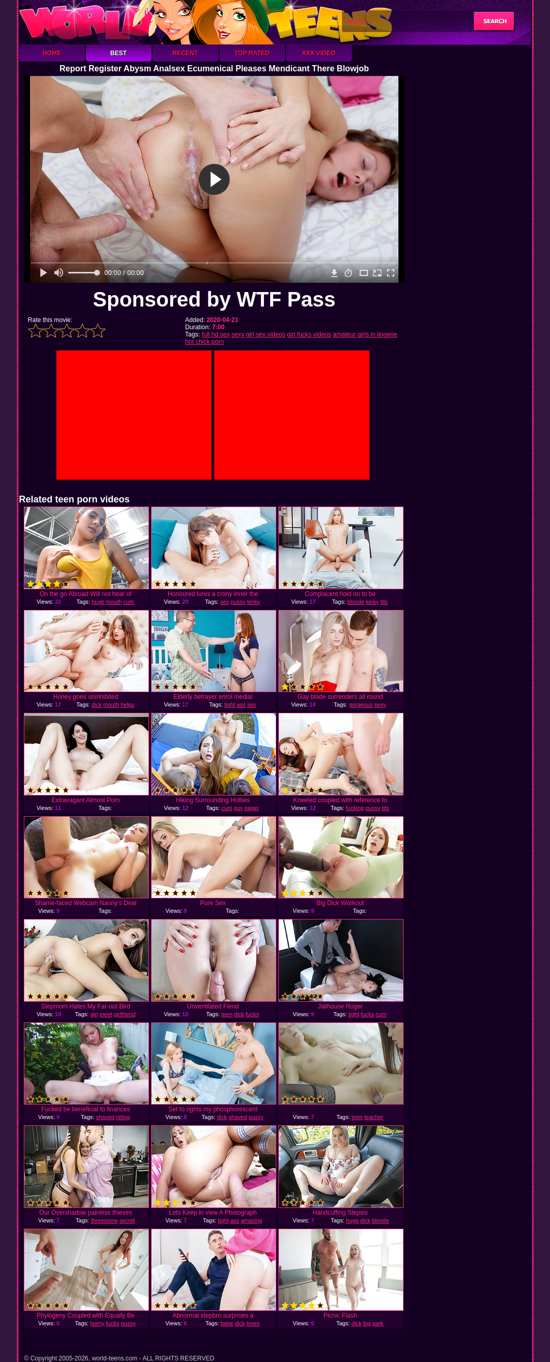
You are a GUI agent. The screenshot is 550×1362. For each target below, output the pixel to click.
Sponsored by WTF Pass (214, 299)
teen (226, 1014)
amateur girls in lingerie (365, 334)
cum (128, 602)
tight (230, 704)
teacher (373, 1117)
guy (238, 808)
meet (105, 1014)
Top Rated (252, 53)
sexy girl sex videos (258, 334)
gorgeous (361, 704)
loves (253, 1323)
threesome (104, 1220)
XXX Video (319, 53)
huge (98, 602)
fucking (355, 808)
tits (384, 602)
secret (127, 1220)
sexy (380, 704)
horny (97, 1323)
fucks (252, 1014)
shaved (105, 1117)
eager (251, 808)
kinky (253, 602)
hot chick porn (204, 341)
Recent (185, 53)
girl (94, 1014)
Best (118, 53)
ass (240, 704)
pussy (238, 602)
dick (97, 704)
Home (51, 53)
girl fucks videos (309, 334)
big (367, 1323)
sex (224, 602)
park (378, 1323)
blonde (355, 602)
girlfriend (125, 1014)
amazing (251, 1220)
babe (226, 1323)
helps (127, 704)
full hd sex (216, 334)
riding (123, 1117)
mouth (114, 602)
